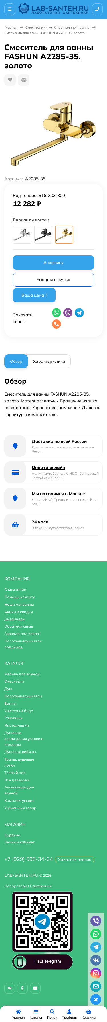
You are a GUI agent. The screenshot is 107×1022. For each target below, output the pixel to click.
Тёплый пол (15, 772)
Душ (8, 688)
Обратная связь (18, 626)
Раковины (13, 718)
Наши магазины (19, 604)
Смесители (34, 27)
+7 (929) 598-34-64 (28, 859)
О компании (15, 589)
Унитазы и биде (18, 710)
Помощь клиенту (19, 597)
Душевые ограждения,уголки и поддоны (23, 738)
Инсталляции (16, 725)
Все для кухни (17, 780)
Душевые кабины (20, 751)
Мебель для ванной (22, 674)
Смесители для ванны (72, 27)
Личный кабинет (19, 842)
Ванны (10, 703)
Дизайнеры (14, 619)
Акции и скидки (18, 611)
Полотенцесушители (23, 696)
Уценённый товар (20, 808)
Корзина (12, 835)
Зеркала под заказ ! (22, 633)
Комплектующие (19, 800)
